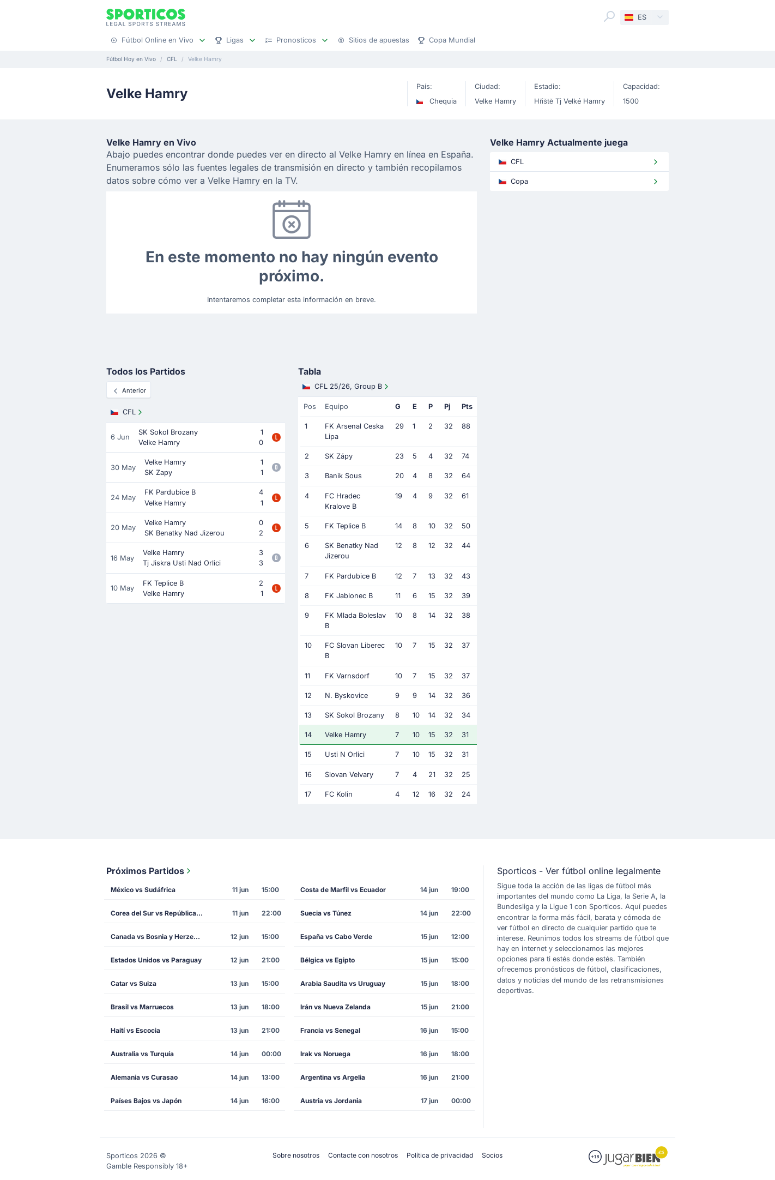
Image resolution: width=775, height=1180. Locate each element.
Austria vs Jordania (331, 1101)
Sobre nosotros (296, 1155)
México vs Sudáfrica (143, 890)
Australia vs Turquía (142, 1054)
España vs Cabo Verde (336, 936)
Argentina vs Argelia (332, 1077)
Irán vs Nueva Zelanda (335, 1007)
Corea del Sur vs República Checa (160, 913)
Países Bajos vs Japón (146, 1101)
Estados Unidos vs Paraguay (156, 960)
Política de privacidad (440, 1155)
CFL (127, 412)
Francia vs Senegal (330, 1030)
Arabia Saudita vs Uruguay (342, 983)
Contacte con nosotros (363, 1155)
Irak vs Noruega (325, 1054)
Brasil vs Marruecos (142, 1007)
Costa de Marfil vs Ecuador (343, 890)
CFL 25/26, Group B (346, 386)
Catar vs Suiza (133, 983)
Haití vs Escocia (135, 1030)
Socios (492, 1155)
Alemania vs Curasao (144, 1077)
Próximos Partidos (149, 870)
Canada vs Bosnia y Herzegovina (160, 936)
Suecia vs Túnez (326, 913)
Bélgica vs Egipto (327, 960)
